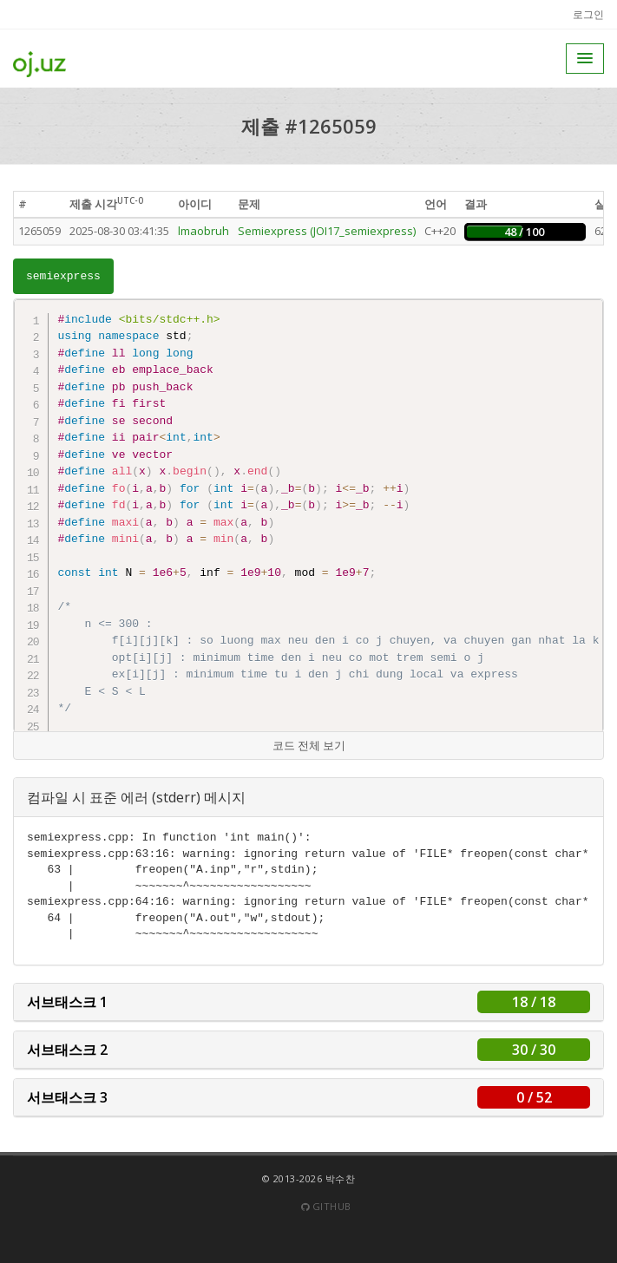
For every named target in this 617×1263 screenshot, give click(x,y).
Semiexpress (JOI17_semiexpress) (327, 231)
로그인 (588, 14)
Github (326, 1206)
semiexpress (63, 276)
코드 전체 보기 (308, 745)
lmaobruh (203, 231)
